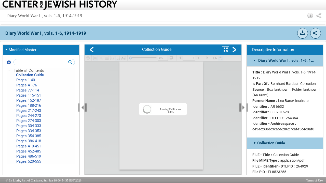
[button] (310, 15)
